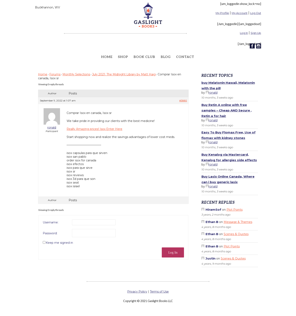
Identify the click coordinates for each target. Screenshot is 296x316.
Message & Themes (238, 222)
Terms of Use (159, 291)
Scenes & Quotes (236, 234)
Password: (50, 233)
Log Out (255, 13)
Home (106, 57)
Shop (123, 57)
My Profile (222, 13)
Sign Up (256, 32)
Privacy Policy (137, 291)
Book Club (144, 57)
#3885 (183, 100)
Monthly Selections (76, 74)
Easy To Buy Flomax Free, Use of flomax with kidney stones (228, 135)
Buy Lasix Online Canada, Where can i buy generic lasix (227, 179)
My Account (239, 13)
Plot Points (235, 209)
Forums (54, 74)
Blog (166, 57)
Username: (50, 222)
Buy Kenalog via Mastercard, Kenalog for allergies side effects (229, 157)
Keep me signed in (59, 243)
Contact (185, 57)
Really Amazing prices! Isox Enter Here (94, 129)
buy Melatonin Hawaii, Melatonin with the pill (228, 85)
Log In (244, 32)
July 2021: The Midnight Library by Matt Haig (124, 74)
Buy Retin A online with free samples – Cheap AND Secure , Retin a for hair (226, 110)
